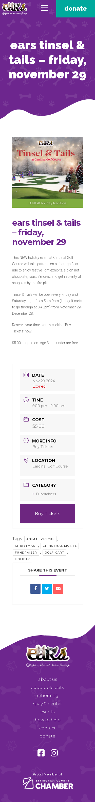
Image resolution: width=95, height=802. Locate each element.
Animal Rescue (40, 539)
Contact (47, 728)
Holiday (22, 559)
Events (47, 711)
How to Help (48, 719)
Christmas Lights (60, 545)
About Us (47, 679)
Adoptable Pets (47, 687)
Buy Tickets (42, 447)
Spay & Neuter (47, 703)
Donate (75, 8)
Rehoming (48, 695)
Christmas (25, 545)
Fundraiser (26, 552)
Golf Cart (55, 552)
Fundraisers (44, 494)
